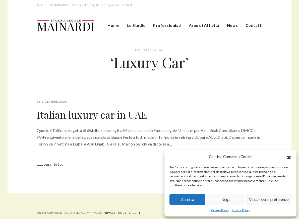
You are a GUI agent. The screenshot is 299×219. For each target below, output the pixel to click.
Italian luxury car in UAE (92, 114)
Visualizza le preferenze (269, 199)
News (232, 25)
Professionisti (167, 25)
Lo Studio (136, 25)
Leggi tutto (53, 164)
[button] (288, 156)
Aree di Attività (204, 25)
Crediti (134, 212)
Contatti (254, 25)
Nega (225, 199)
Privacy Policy (241, 210)
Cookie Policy (220, 210)
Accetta (187, 199)
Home (113, 25)
